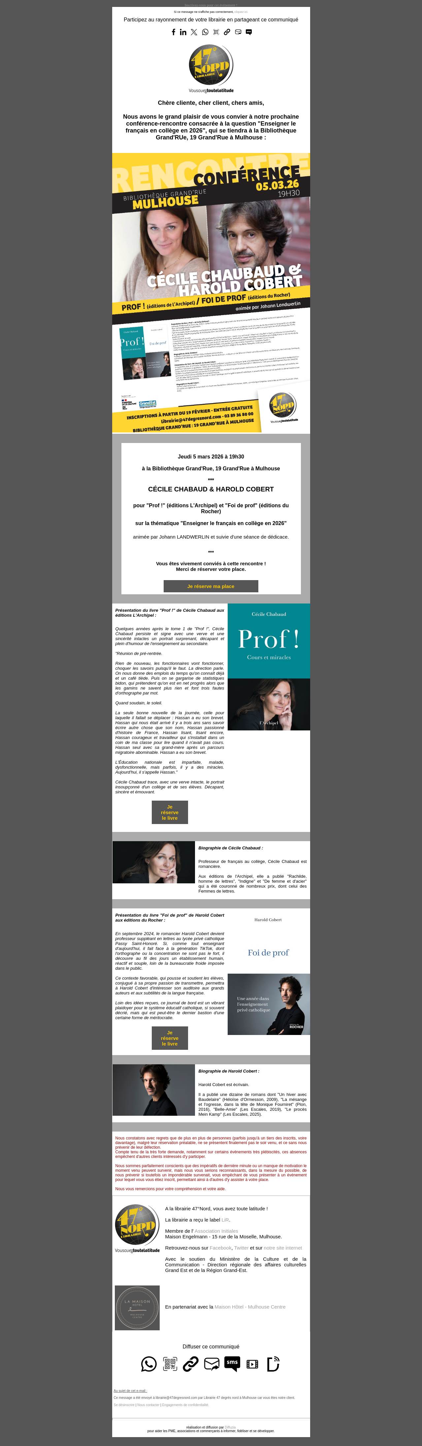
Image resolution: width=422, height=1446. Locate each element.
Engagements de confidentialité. (185, 1405)
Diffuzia (230, 1427)
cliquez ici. (241, 12)
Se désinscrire (124, 1405)
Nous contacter (148, 1405)
